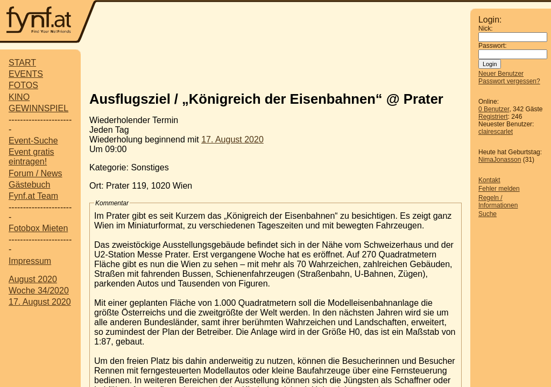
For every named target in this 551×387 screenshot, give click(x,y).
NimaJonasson (499, 159)
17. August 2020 (40, 301)
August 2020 (33, 279)
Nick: (485, 28)
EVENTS (26, 73)
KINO (19, 97)
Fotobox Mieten (38, 228)
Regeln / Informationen (498, 201)
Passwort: (492, 45)
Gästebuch (29, 184)
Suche (487, 214)
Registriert (493, 116)
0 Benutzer (493, 109)
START (22, 62)
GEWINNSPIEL (38, 108)
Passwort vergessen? (509, 81)
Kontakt (489, 180)
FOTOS (23, 85)
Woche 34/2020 (39, 290)
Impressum (30, 261)
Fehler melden (499, 188)
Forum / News (35, 173)
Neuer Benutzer (501, 73)
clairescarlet (495, 131)
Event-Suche (33, 140)
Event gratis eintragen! (31, 156)
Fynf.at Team (33, 195)
